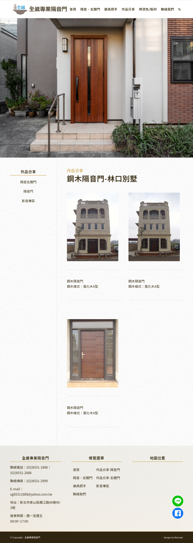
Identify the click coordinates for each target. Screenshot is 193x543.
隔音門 (28, 191)
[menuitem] (73, 9)
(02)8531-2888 (20, 472)
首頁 (76, 469)
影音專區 (28, 200)
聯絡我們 (79, 493)
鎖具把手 (79, 485)
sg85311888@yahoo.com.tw (31, 494)
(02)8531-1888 (37, 467)
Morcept (178, 537)
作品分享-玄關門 (108, 477)
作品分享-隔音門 (108, 469)
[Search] (179, 9)
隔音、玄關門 (83, 477)
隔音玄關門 (28, 181)
